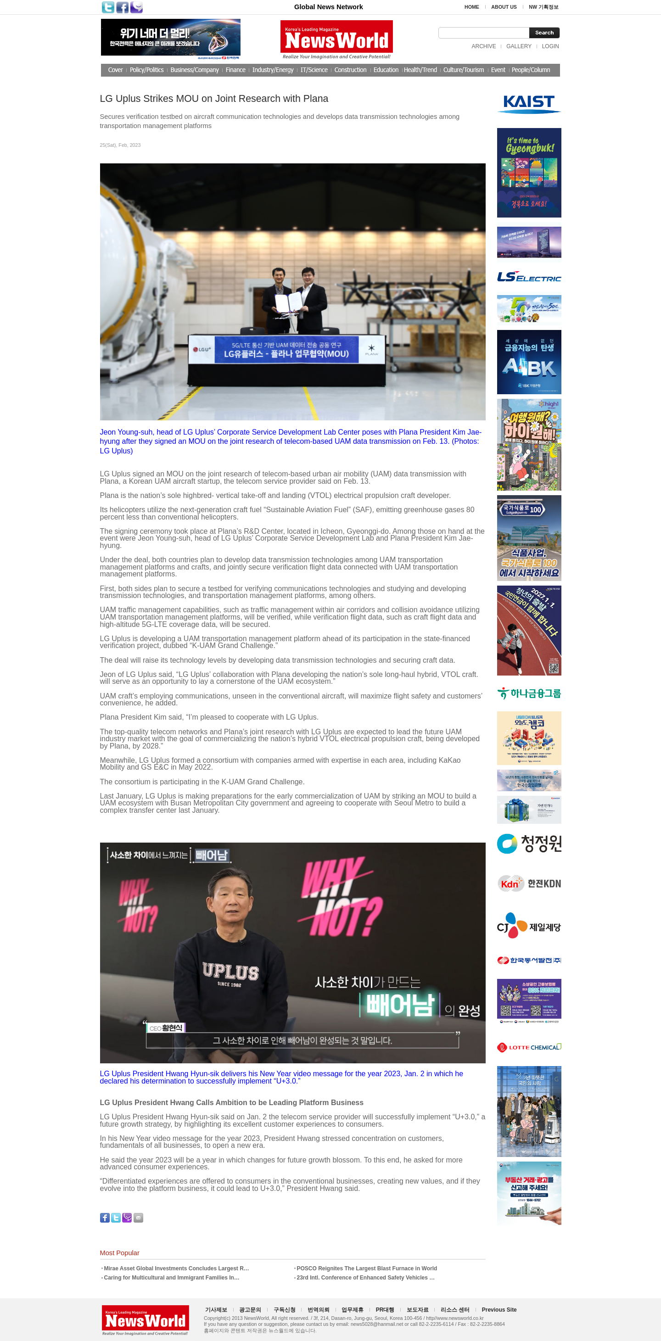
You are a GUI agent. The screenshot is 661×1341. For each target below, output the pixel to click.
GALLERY (519, 46)
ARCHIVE (483, 46)
